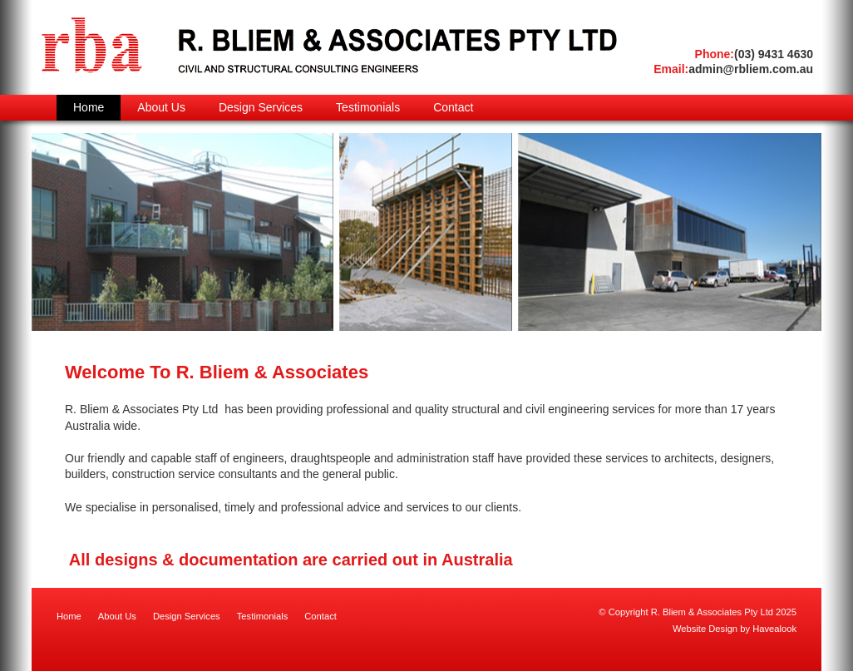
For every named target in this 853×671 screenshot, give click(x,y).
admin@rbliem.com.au (733, 69)
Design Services (186, 616)
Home (69, 616)
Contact (320, 616)
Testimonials (262, 616)
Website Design (705, 629)
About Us (117, 616)
